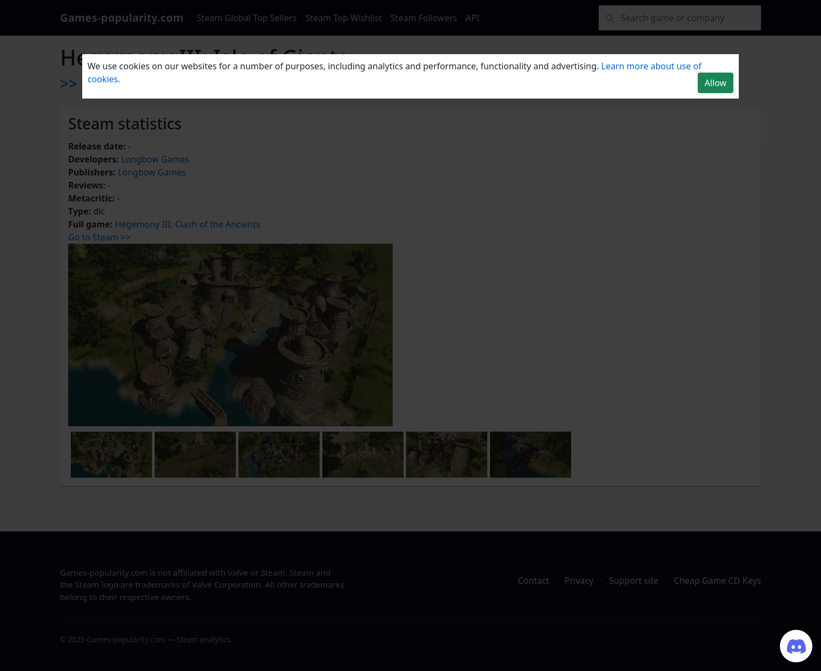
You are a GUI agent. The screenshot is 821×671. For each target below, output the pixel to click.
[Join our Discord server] (796, 646)
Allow (715, 83)
